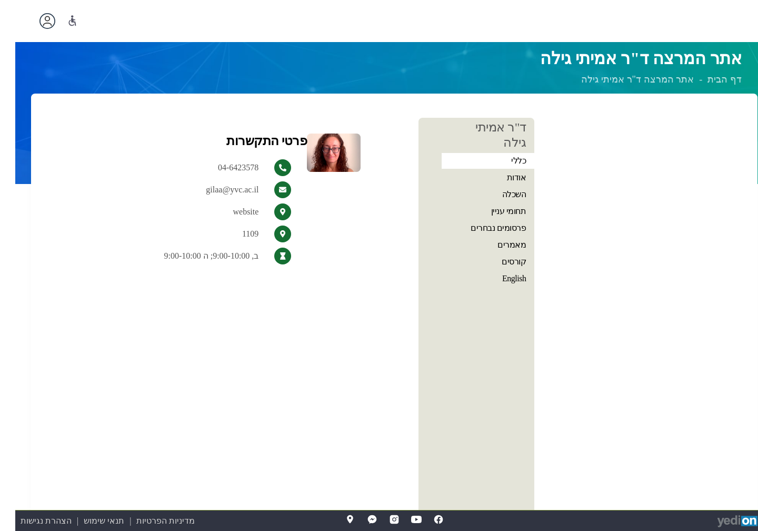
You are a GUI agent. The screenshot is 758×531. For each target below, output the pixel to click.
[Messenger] (357, 519)
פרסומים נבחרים (483, 227)
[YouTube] (401, 519)
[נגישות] (57, 20)
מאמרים (496, 244)
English (499, 278)
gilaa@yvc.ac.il (217, 189)
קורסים (498, 261)
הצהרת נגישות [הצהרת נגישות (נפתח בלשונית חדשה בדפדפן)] (30, 520)
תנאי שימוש (88, 520)
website (230, 212)
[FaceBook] (423, 519)
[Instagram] (379, 519)
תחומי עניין (493, 211)
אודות (501, 177)
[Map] (335, 519)
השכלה (499, 194)
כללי (503, 160)
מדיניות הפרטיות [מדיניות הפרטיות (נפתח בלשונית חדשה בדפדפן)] (150, 520)
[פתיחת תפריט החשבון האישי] (32, 21)
